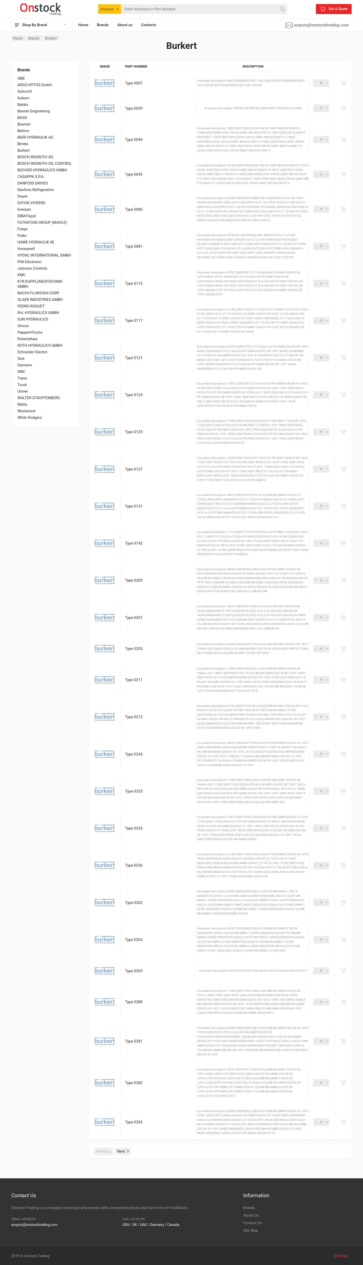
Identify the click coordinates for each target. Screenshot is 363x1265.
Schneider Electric (32, 352)
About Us (251, 1215)
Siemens (24, 365)
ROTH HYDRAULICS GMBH (40, 345)
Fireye (22, 229)
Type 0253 (133, 791)
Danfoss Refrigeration (35, 189)
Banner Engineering (33, 111)
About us (124, 25)
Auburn (23, 98)
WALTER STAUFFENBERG (38, 398)
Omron (23, 326)
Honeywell (26, 248)
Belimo (23, 131)
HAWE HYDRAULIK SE (35, 242)
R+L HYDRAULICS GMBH (38, 312)
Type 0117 (133, 320)
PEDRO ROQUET (31, 306)
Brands (103, 25)
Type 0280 (133, 1002)
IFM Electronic (29, 262)
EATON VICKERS (31, 203)
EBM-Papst (26, 216)
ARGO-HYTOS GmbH (34, 85)
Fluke (21, 235)
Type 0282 (133, 1083)
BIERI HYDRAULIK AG (35, 137)
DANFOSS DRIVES (32, 183)
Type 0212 (133, 717)
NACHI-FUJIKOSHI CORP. (38, 293)
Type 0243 (133, 754)
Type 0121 (133, 358)
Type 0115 (133, 283)
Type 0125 (133, 432)
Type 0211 (133, 680)
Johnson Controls (32, 268)
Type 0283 (133, 1122)
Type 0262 (133, 902)
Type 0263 (133, 939)
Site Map (250, 1230)
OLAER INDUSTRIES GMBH (40, 299)
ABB (20, 78)
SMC (21, 371)
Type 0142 (133, 543)
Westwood (26, 411)
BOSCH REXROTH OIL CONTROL (44, 163)
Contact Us (252, 1223)
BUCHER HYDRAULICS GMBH (42, 170)
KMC (21, 275)
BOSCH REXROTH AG (35, 157)
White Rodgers (29, 417)
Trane (22, 378)
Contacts (148, 25)
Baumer (24, 124)
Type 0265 (133, 971)
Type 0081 (133, 246)
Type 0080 (133, 209)
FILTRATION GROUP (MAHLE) (42, 222)
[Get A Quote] (343, 83)
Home (83, 25)
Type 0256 (133, 865)
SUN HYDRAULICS (32, 319)
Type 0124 (133, 395)
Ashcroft (24, 91)
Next (123, 1151)
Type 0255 (133, 828)
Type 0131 (133, 506)
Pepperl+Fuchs (30, 332)
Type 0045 (133, 174)
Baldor (22, 104)
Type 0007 (133, 83)
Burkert (23, 150)
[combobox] (109, 9)
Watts (22, 404)
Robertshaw (27, 339)
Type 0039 (133, 108)
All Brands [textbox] (107, 9)
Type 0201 (133, 617)
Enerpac (24, 209)
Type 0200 (133, 580)
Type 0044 (133, 139)
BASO (22, 117)
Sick (20, 358)
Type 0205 (133, 648)
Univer (22, 391)
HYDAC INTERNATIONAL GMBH (44, 255)
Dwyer (22, 196)
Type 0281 (133, 1041)
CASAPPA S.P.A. (30, 176)
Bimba (22, 144)
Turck (22, 385)
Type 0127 (133, 469)
